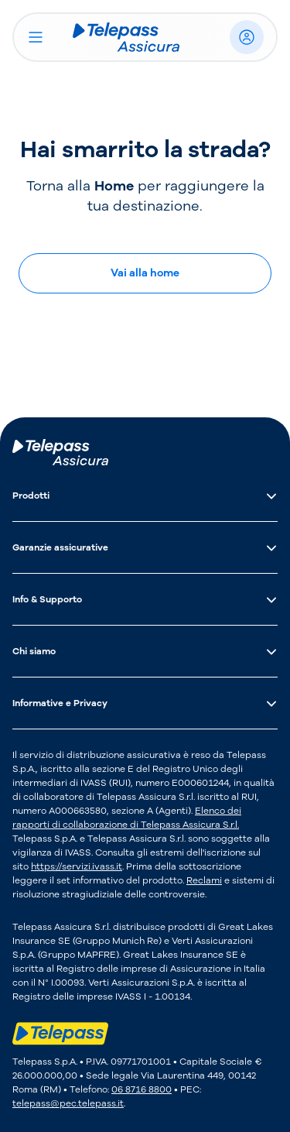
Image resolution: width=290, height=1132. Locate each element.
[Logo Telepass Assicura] (138, 37)
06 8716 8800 (141, 1089)
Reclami (204, 880)
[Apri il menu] (35, 37)
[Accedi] (247, 37)
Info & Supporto (145, 599)
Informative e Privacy (145, 703)
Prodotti (145, 495)
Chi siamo (145, 651)
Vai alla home (145, 273)
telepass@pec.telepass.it (68, 1103)
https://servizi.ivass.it (76, 866)
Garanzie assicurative (145, 547)
